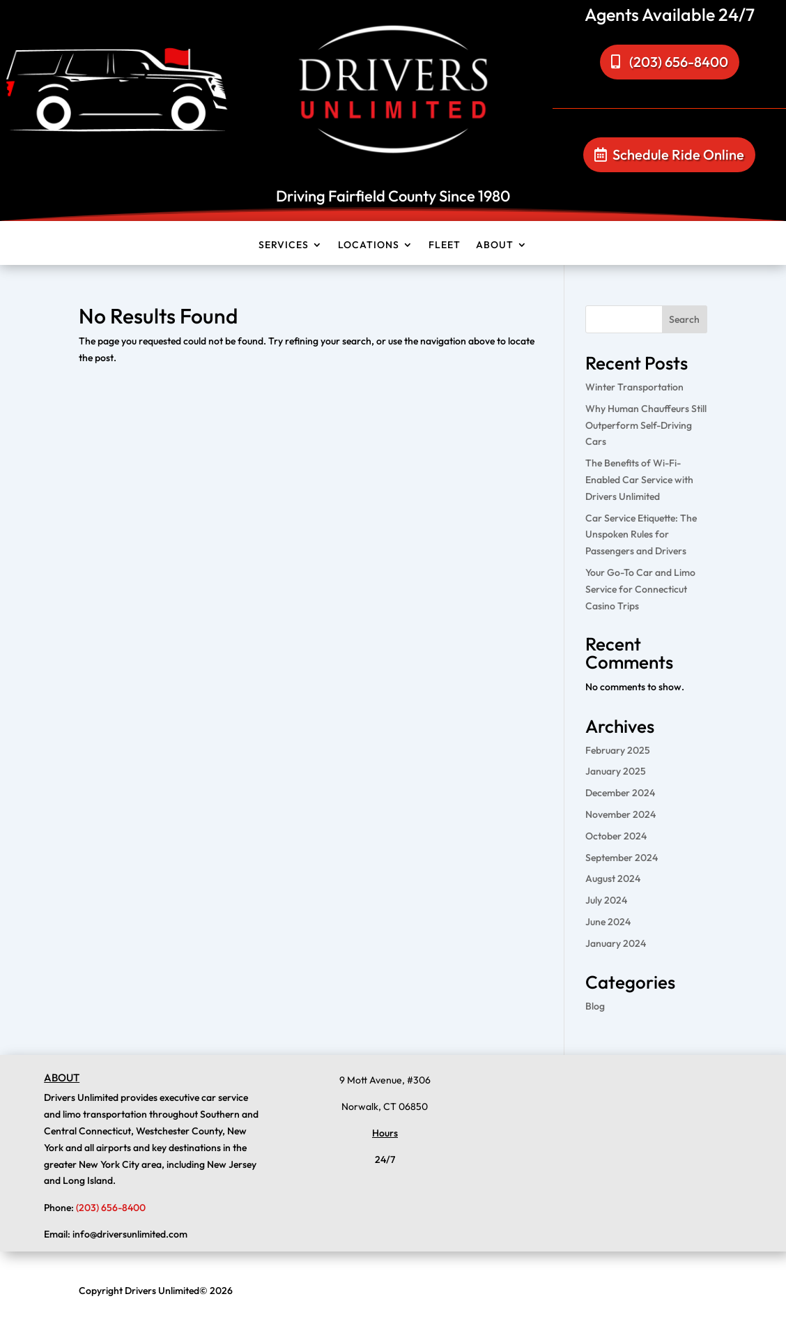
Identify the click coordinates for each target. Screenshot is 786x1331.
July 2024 (606, 900)
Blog (595, 1006)
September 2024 (621, 857)
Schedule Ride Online (678, 154)
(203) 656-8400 (678, 61)
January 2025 (615, 771)
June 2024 (608, 921)
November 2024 (620, 814)
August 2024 (612, 878)
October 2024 (616, 836)
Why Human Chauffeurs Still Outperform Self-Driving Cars (646, 425)
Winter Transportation (634, 387)
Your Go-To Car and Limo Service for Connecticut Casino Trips (640, 589)
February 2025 (617, 750)
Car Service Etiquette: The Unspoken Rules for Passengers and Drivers (641, 535)
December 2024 (620, 792)
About (495, 248)
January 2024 (615, 943)
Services (284, 248)
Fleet (445, 248)
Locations (368, 248)
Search (684, 319)
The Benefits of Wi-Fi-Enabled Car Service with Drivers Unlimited (639, 480)
